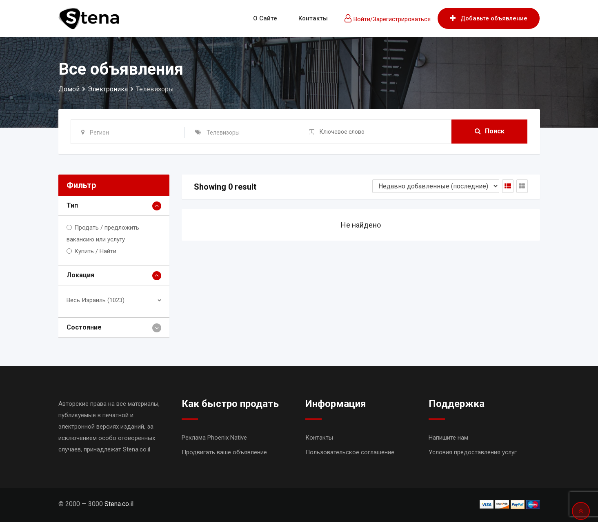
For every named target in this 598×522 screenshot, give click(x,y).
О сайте (265, 18)
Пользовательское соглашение (349, 452)
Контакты (313, 18)
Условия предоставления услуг (473, 452)
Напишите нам (448, 437)
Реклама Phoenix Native (214, 437)
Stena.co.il (118, 504)
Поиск (490, 131)
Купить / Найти (95, 251)
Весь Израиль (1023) (95, 300)
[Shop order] (435, 186)
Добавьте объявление (488, 18)
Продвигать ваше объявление (224, 452)
